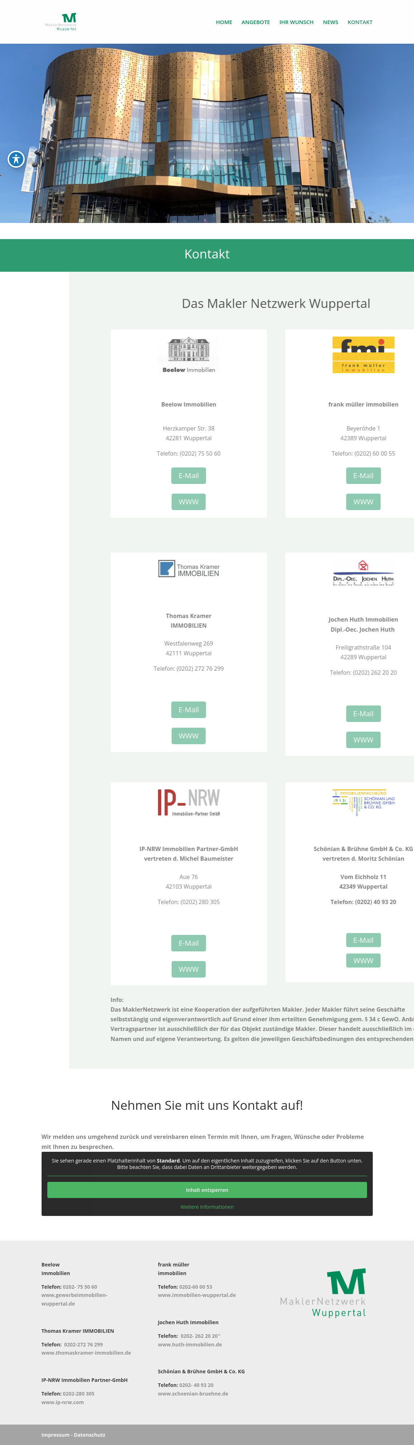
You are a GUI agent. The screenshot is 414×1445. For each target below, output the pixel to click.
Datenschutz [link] (89, 1434)
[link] (64, 21)
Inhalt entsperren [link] (207, 1190)
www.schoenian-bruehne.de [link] (193, 1393)
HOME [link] (224, 22)
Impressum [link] (56, 1434)
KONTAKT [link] (360, 22)
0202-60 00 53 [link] (195, 1286)
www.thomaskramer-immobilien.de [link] (86, 1352)
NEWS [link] (330, 22)
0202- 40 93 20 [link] (196, 1385)
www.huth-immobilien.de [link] (190, 1344)
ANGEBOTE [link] (256, 22)
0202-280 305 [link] (78, 1393)
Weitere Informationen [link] (206, 1207)
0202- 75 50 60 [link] (80, 1286)
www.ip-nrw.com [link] (63, 1402)
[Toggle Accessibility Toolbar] (16, 139)
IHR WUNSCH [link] (297, 22)
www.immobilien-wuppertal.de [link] (197, 1295)
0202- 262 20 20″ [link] (200, 1335)
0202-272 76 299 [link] (83, 1344)
